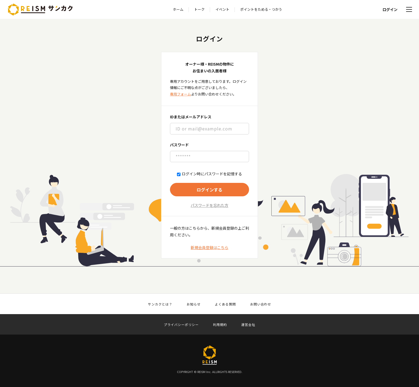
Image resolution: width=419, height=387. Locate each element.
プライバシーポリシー (181, 324)
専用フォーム (180, 94)
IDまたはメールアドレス (190, 117)
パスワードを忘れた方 (209, 205)
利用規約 (220, 324)
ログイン (389, 9)
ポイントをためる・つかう (261, 9)
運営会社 (248, 324)
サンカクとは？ (160, 304)
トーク (199, 9)
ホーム (178, 9)
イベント (222, 9)
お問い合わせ (260, 304)
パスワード (179, 145)
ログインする (209, 189)
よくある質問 (225, 304)
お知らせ (194, 304)
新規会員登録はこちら (209, 247)
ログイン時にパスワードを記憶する (209, 174)
